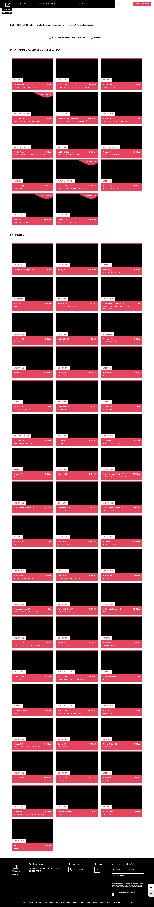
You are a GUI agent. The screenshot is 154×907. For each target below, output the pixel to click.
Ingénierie (131, 902)
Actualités (82, 4)
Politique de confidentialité (48, 902)
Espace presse (92, 902)
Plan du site (66, 902)
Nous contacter (142, 4)
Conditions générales (27, 902)
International (105, 902)
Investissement (119, 902)
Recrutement (78, 902)
